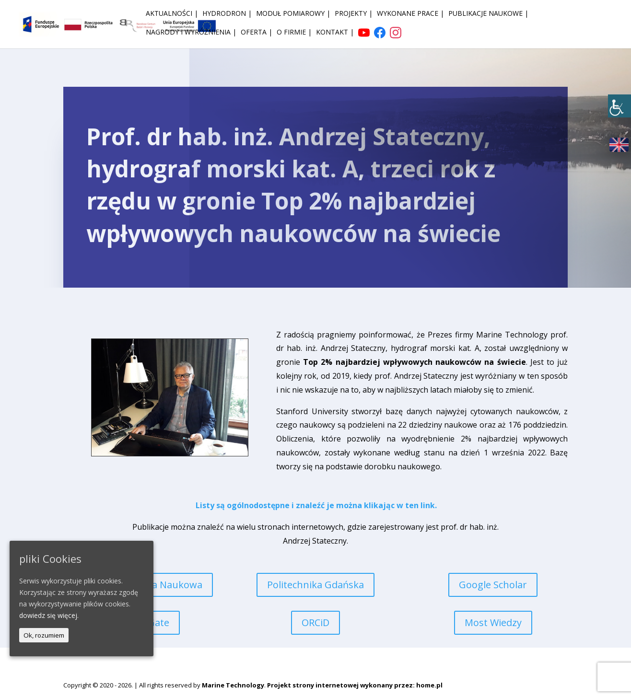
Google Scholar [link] (493, 584)
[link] (619, 105)
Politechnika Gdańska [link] (315, 584)
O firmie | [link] (294, 32)
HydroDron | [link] (227, 14)
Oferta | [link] (256, 32)
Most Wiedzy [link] (493, 622)
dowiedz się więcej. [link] (49, 615)
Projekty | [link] (354, 14)
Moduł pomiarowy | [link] (293, 14)
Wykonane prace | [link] (410, 14)
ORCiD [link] (315, 622)
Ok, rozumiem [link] (43, 635)
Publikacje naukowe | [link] (488, 14)
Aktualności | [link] (172, 14)
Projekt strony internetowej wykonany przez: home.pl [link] (355, 685)
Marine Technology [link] (233, 685)
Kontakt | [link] (335, 32)
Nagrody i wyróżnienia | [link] (191, 32)
